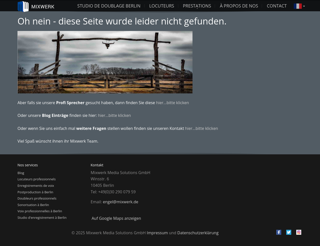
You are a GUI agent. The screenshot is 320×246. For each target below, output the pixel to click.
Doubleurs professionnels (37, 198)
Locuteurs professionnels (37, 179)
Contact (277, 6)
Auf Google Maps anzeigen (116, 218)
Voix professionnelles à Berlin (40, 211)
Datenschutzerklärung (197, 233)
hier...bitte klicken (172, 102)
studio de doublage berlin (108, 6)
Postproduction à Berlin (35, 192)
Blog (21, 173)
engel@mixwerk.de (120, 202)
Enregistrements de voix (36, 185)
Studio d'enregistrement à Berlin (42, 217)
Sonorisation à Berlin (33, 205)
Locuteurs (161, 6)
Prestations (197, 6)
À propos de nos (239, 6)
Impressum (157, 233)
